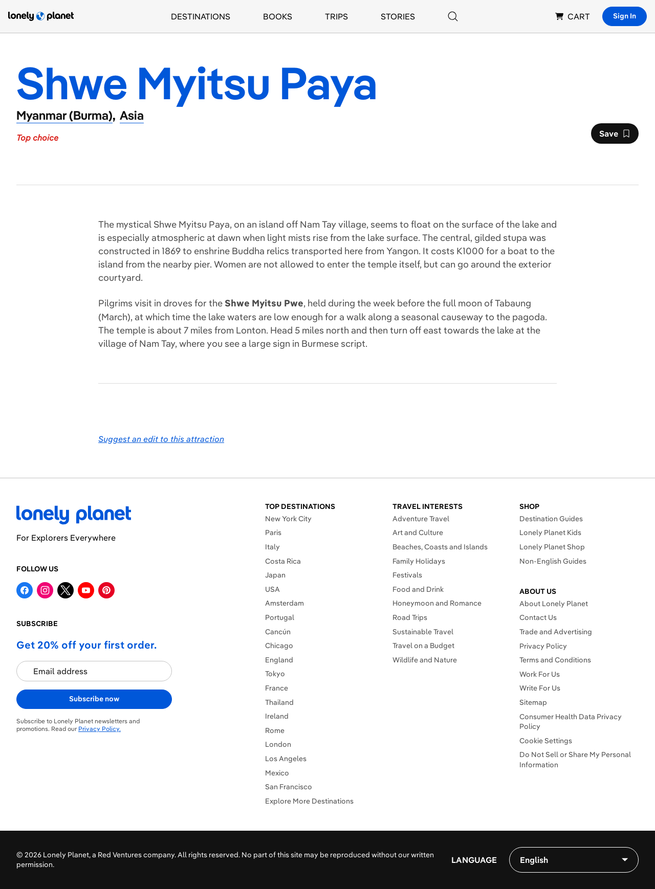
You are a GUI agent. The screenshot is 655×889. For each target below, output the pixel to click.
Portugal (279, 617)
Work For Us (539, 674)
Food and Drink (418, 589)
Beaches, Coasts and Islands (440, 546)
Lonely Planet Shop (552, 546)
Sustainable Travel (422, 631)
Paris (273, 532)
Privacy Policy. (99, 728)
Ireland (277, 716)
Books (277, 16)
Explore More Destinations (309, 801)
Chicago (279, 645)
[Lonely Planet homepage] (41, 16)
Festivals (407, 575)
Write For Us (539, 688)
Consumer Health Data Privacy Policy (570, 721)
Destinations (200, 16)
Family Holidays (418, 561)
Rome (275, 730)
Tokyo (275, 673)
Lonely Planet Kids (550, 532)
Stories (398, 16)
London (278, 744)
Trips (336, 16)
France (276, 688)
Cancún (278, 631)
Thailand (279, 702)
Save (614, 136)
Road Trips (409, 617)
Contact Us (538, 617)
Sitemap (533, 702)
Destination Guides (551, 518)
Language (474, 860)
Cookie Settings (545, 740)
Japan (275, 575)
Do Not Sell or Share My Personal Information (575, 759)
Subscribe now (94, 698)
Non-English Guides (552, 561)
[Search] (453, 16)
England (279, 659)
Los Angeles (286, 758)
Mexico (277, 772)
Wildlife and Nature (424, 659)
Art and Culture (417, 532)
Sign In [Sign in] (624, 15)
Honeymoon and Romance (437, 603)
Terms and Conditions (555, 659)
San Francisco (288, 786)
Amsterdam (284, 603)
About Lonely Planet (553, 603)
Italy (272, 546)
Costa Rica (283, 561)
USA (272, 589)
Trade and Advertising (555, 631)
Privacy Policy (543, 646)
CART (572, 16)
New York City (288, 518)
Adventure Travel (420, 518)
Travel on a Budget (423, 645)
